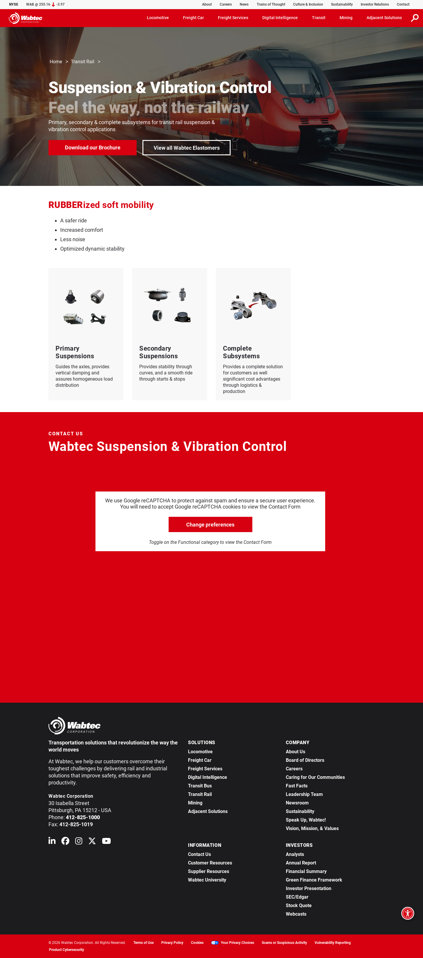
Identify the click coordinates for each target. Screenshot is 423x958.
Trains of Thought (271, 4)
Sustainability (342, 4)
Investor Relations (375, 4)
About (207, 4)
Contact (403, 4)
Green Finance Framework (314, 880)
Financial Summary (306, 871)
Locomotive (200, 751)
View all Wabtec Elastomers (187, 147)
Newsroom (297, 803)
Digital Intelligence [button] (280, 17)
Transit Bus (200, 786)
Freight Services (205, 769)
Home (56, 62)
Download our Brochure (92, 147)
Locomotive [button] (158, 17)
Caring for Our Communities (315, 777)
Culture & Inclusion (308, 4)
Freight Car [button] (193, 17)
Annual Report (301, 863)
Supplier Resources (208, 871)
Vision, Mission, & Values (312, 828)
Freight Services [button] (233, 17)
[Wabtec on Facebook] (65, 842)
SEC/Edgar (297, 897)
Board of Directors (305, 760)
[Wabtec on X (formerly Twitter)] (92, 842)
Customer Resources (210, 863)
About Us (295, 751)
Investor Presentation (308, 888)
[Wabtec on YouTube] (106, 842)
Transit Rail (82, 62)
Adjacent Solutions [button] (384, 17)
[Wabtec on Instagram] (78, 842)
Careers (226, 4)
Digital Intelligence (207, 777)
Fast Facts (297, 786)
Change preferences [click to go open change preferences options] (210, 525)
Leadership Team (304, 794)
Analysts (295, 854)
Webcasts (296, 914)
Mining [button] (346, 17)
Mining (195, 803)
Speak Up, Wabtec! (306, 820)
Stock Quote (299, 905)
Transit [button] (318, 17)
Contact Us (199, 854)
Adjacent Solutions (208, 811)
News (244, 4)
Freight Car (200, 760)
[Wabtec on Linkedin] (52, 842)
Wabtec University (207, 880)
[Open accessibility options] (407, 913)
